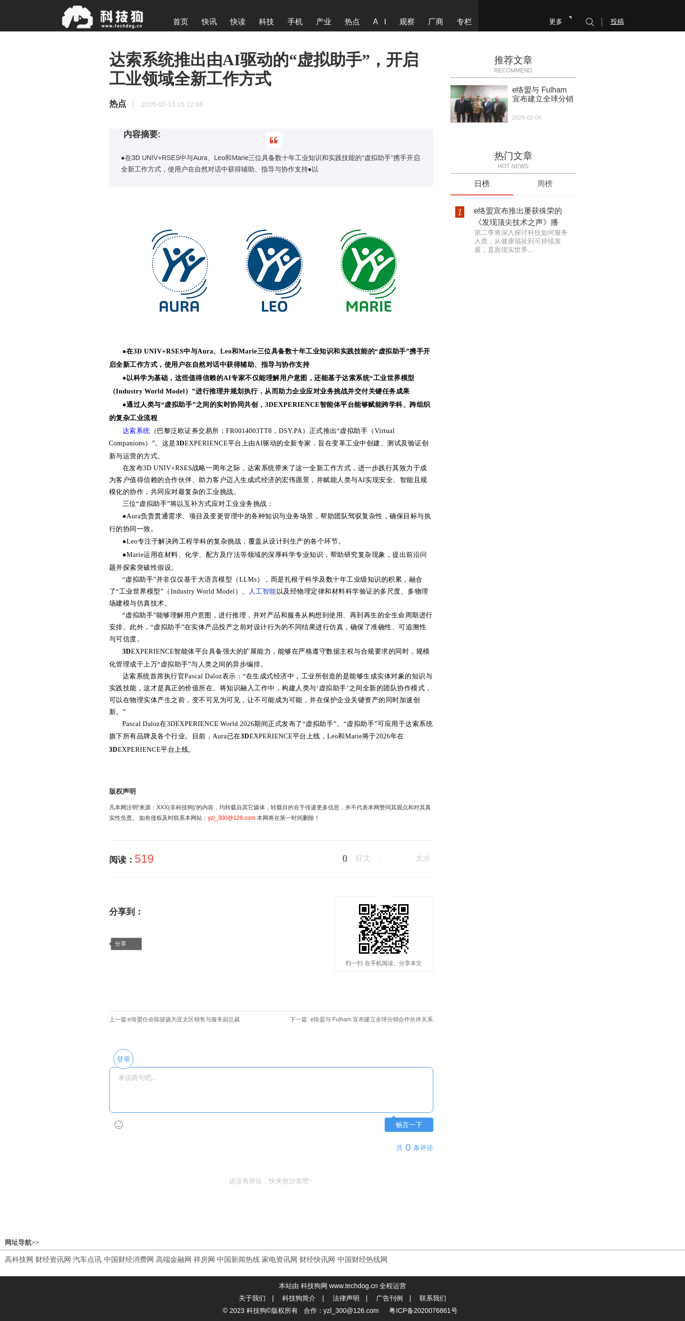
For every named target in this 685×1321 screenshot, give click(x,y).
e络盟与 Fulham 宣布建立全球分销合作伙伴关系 (371, 1019)
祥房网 (204, 1259)
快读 (237, 22)
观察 (407, 22)
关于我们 (252, 1298)
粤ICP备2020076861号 (423, 1310)
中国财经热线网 (362, 1259)
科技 (266, 22)
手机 (295, 22)
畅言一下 (409, 1125)
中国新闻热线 (238, 1259)
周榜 (544, 184)
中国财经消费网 (129, 1259)
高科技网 (19, 1259)
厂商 (435, 22)
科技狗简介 (299, 1298)
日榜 (482, 184)
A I (380, 22)
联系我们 (432, 1298)
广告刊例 (389, 1298)
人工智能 (262, 591)
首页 (180, 22)
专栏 (464, 22)
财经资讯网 (53, 1259)
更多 (555, 21)
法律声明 (346, 1298)
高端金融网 (174, 1259)
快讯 (209, 22)
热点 (352, 22)
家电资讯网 (279, 1259)
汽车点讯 (87, 1259)
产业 (323, 22)
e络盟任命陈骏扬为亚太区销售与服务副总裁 (184, 1019)
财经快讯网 (317, 1259)
